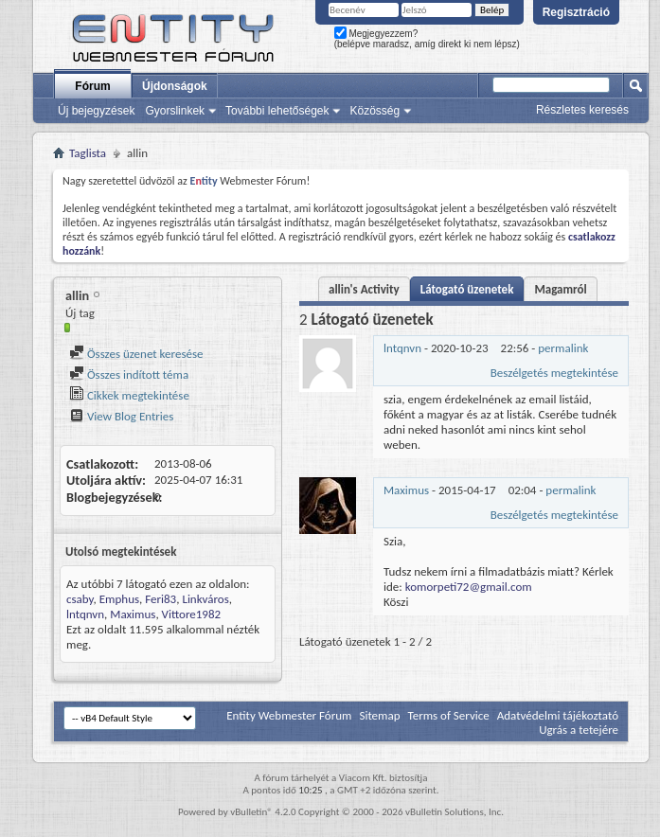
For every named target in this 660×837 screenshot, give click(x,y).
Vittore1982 (192, 614)
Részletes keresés (582, 109)
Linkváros (205, 599)
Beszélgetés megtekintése (554, 372)
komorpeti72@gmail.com (468, 586)
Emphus (119, 599)
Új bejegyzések (96, 110)
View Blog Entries (121, 416)
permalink (563, 348)
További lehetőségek (277, 110)
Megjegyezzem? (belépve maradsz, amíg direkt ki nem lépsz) (427, 38)
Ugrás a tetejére (578, 729)
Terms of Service (448, 715)
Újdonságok (174, 86)
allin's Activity (364, 289)
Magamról (560, 289)
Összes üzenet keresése (136, 354)
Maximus (132, 614)
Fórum (92, 86)
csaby (80, 599)
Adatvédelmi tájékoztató (557, 715)
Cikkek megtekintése (129, 395)
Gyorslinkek (175, 110)
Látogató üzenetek (467, 289)
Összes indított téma (128, 374)
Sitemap (379, 715)
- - (486, 348)
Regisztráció (576, 12)
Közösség (374, 110)
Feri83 (160, 599)
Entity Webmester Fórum (288, 715)
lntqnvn (85, 614)
